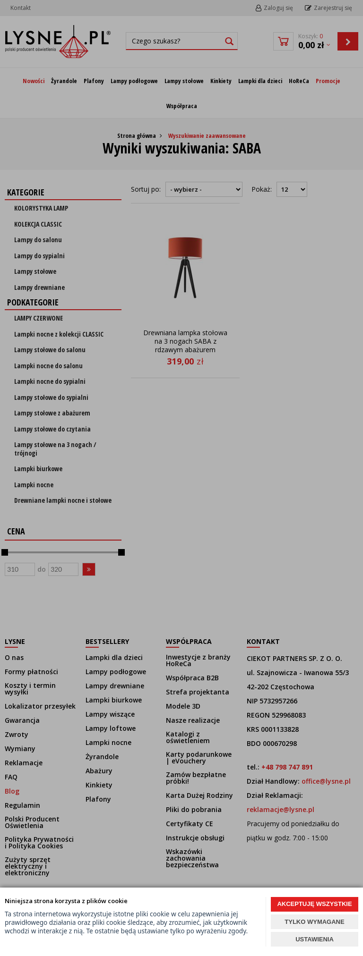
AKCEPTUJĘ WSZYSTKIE (314, 903)
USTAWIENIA (314, 939)
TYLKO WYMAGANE (314, 921)
